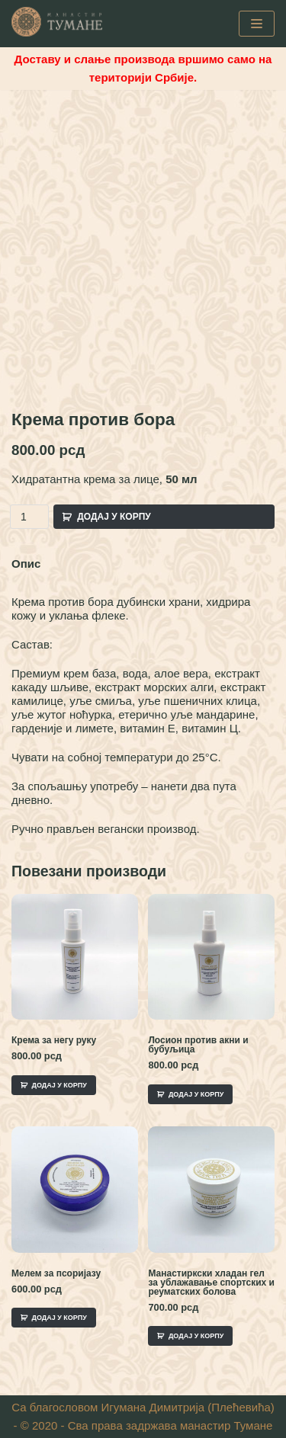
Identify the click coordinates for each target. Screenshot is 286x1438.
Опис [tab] (25, 563)
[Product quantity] (29, 516)
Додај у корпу (114, 516)
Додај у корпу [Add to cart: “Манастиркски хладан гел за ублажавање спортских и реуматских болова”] (196, 1336)
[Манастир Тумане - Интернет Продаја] (57, 22)
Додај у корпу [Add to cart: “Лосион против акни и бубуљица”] (196, 1094)
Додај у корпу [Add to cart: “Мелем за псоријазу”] (59, 1317)
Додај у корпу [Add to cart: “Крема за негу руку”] (59, 1085)
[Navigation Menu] (257, 24)
